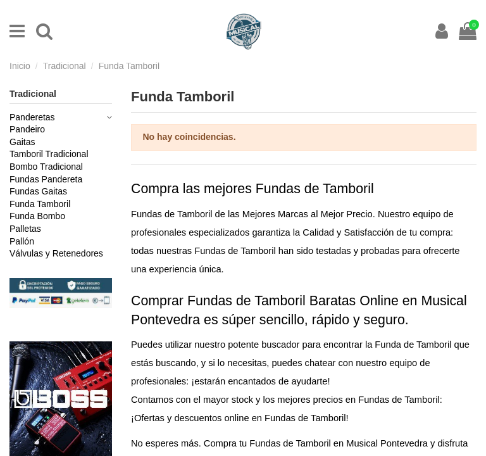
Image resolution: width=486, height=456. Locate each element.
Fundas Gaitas (38, 191)
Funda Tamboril (39, 204)
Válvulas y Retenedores (56, 253)
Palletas (25, 229)
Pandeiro (27, 129)
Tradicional (32, 94)
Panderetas (32, 117)
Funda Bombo (37, 216)
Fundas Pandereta (45, 179)
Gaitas (22, 142)
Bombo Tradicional (46, 167)
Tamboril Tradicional (49, 154)
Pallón (21, 241)
